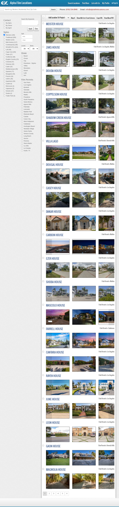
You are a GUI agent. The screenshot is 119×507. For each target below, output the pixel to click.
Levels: (23, 46)
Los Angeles (26, 85)
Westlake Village (27, 129)
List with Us (95, 3)
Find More (85, 3)
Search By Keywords (27, 19)
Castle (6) (7, 84)
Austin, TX (25, 151)
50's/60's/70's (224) (10, 47)
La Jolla (25, 146)
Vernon (24, 138)
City (23, 61)
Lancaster (25, 109)
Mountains (25, 68)
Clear (36, 29)
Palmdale (25, 107)
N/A (23, 75)
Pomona (25, 141)
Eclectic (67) (8, 91)
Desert (24, 71)
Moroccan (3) (8, 86)
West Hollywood (27, 121)
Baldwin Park (26, 112)
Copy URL (100, 18)
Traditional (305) (9, 37)
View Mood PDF (109, 18)
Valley (24, 66)
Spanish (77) (8, 71)
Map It (73, 18)
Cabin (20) (7, 67)
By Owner (7, 25)
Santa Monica (26, 102)
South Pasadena (27, 99)
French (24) (8, 76)
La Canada (26, 148)
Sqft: (22, 34)
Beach (24, 56)
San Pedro (25, 82)
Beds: (32, 46)
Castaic (24, 117)
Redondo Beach (27, 114)
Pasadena (25, 97)
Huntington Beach (28, 126)
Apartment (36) (9, 81)
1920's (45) (8, 79)
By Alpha (7, 23)
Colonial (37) (8, 62)
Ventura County (27, 134)
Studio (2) (7, 93)
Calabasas (25, 124)
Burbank (25, 87)
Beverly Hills (26, 92)
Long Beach (26, 136)
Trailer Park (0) (9, 96)
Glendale (25, 90)
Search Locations (74, 3)
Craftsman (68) (9, 57)
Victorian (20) (8, 64)
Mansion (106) (9, 35)
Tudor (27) (7, 54)
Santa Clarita (26, 131)
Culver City (26, 119)
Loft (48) (7, 50)
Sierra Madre (26, 143)
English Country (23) (11, 59)
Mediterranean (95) (10, 69)
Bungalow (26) (9, 74)
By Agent (7, 28)
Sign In (115, 3)
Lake (24, 73)
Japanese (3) (8, 88)
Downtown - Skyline (28, 63)
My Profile (105, 3)
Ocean (24, 58)
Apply (30, 29)
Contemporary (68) (10, 45)
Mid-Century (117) (10, 42)
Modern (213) (8, 40)
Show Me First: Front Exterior (86, 18)
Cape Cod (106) (9, 52)
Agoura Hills (26, 104)
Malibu (24, 95)
